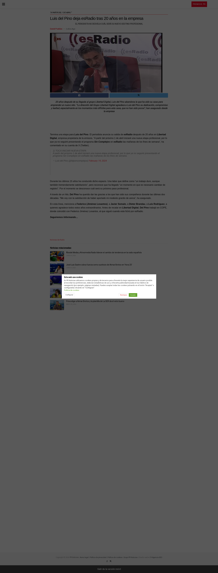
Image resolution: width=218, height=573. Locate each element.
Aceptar (133, 295)
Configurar (69, 295)
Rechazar (123, 295)
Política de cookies (71, 290)
